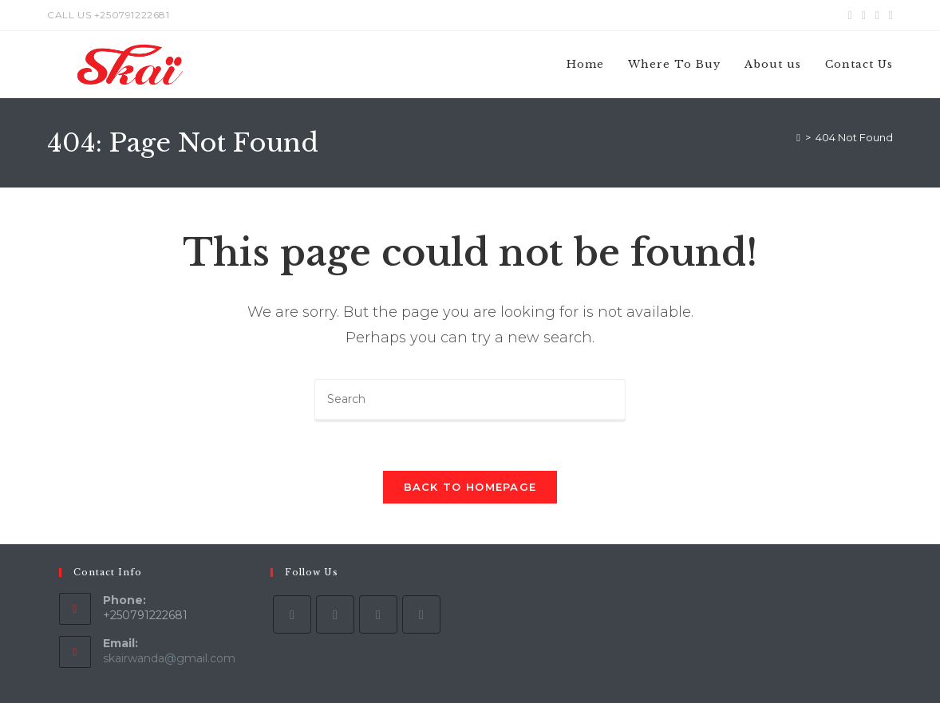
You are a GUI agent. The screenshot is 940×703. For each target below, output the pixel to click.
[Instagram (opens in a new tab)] (877, 15)
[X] (292, 614)
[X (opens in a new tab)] (850, 15)
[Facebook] (335, 614)
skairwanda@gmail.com (169, 658)
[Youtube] (421, 614)
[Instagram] (378, 614)
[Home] (798, 137)
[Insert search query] (470, 400)
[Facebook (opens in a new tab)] (864, 15)
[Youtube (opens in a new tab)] (888, 15)
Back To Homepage (470, 486)
